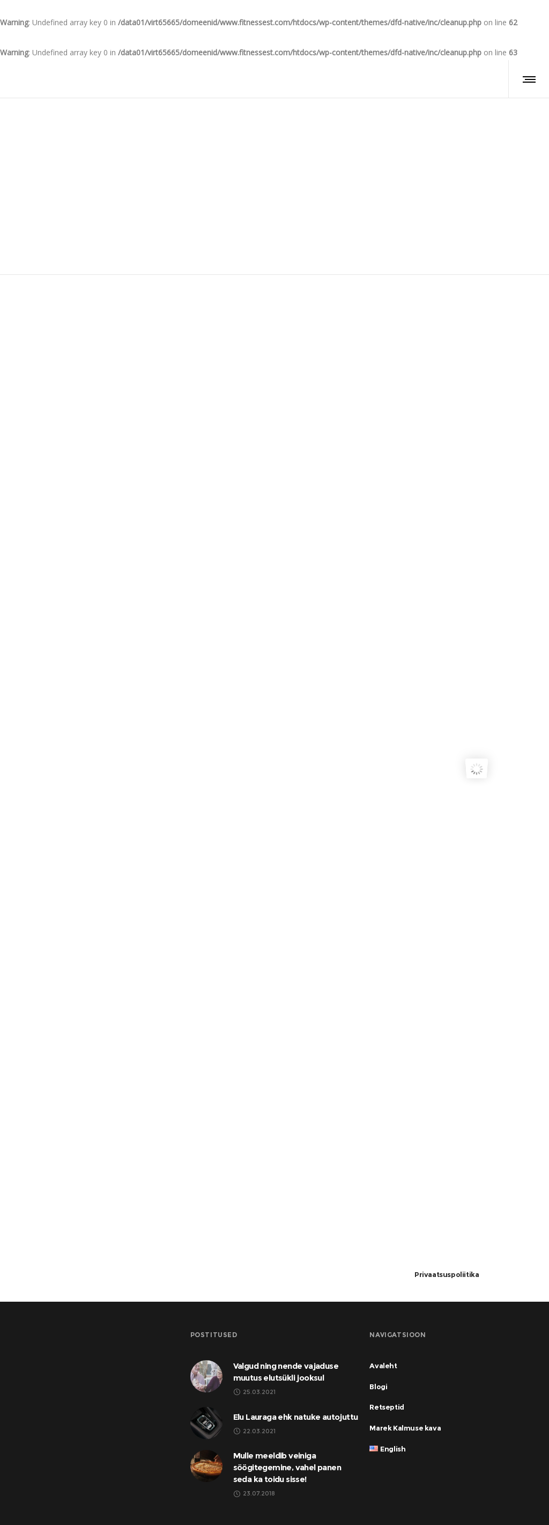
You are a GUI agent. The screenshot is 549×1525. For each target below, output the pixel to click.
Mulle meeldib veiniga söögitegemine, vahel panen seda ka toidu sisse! (287, 1467)
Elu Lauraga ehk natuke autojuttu (295, 1417)
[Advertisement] (476, 457)
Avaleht (258, 153)
